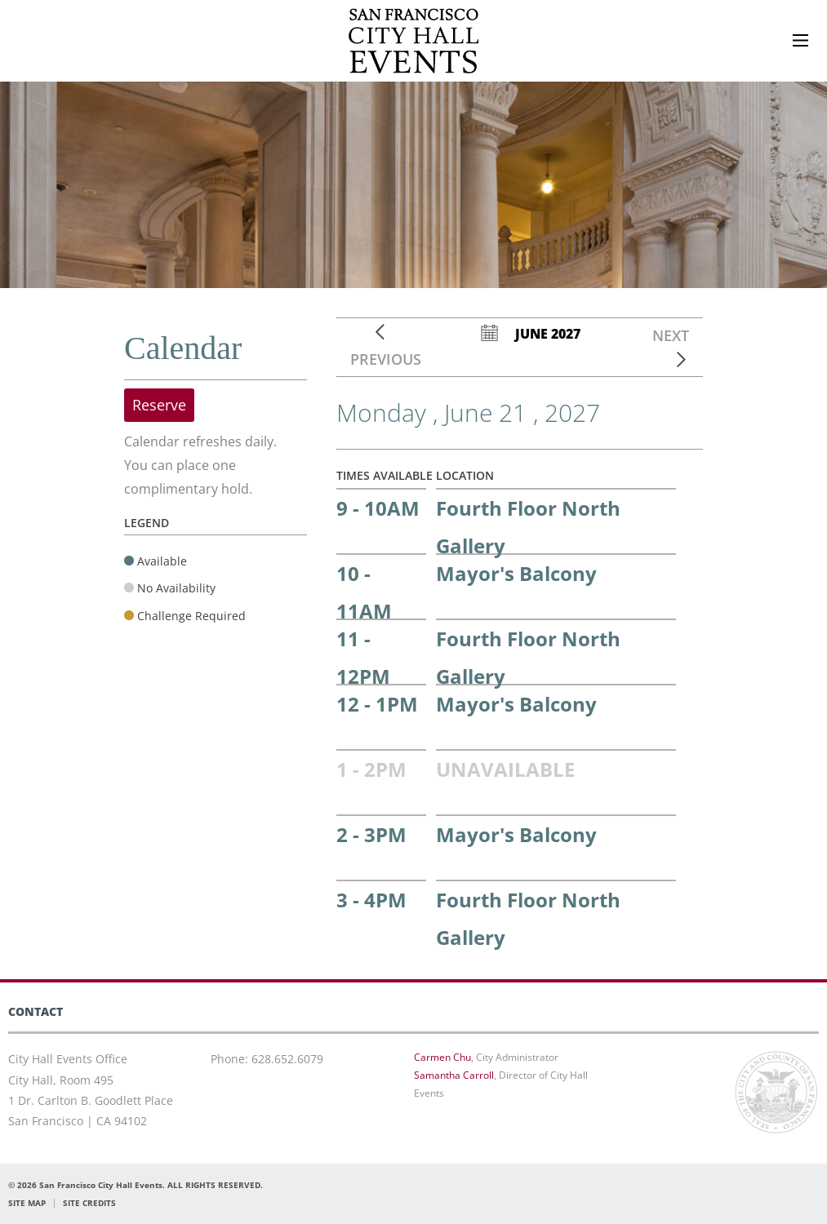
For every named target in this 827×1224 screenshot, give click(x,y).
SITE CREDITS (89, 1203)
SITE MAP (27, 1203)
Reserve (159, 405)
